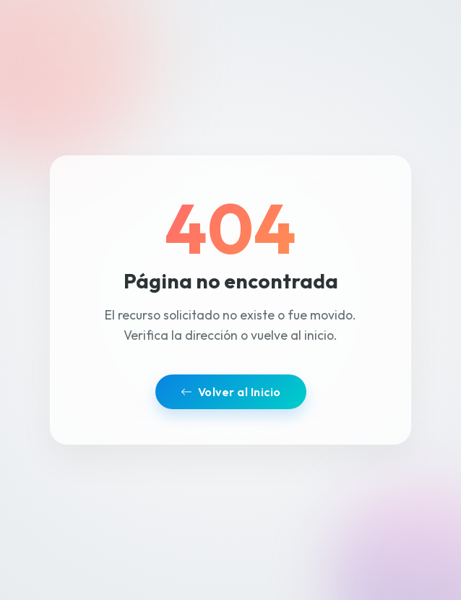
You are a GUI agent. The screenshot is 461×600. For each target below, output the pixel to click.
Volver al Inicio (231, 392)
